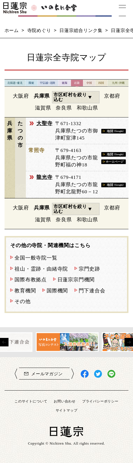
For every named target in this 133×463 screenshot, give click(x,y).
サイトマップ (67, 410)
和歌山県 (87, 108)
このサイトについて (30, 401)
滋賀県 (43, 108)
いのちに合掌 (60, 10)
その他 (22, 301)
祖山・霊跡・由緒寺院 (41, 269)
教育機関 (25, 290)
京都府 (112, 96)
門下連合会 (92, 290)
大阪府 (21, 96)
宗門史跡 (89, 269)
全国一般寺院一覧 (35, 258)
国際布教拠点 (30, 279)
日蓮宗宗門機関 (76, 279)
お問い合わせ (65, 401)
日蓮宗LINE (111, 374)
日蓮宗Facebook (85, 374)
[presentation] (4, 342)
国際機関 (57, 290)
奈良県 (64, 108)
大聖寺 (44, 123)
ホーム (12, 30)
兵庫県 (42, 96)
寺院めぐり (39, 30)
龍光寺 (44, 177)
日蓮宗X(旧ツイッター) (98, 374)
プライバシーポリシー (100, 401)
